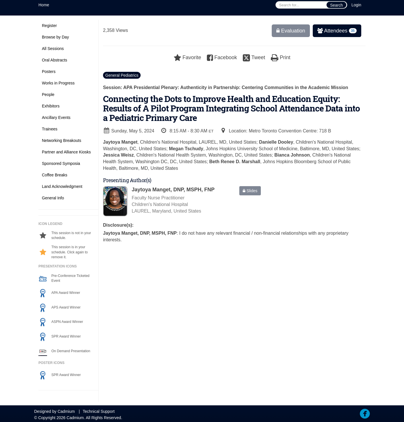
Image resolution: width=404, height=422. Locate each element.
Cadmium (66, 411)
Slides (250, 190)
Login (356, 5)
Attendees (335, 30)
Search (336, 5)
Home (43, 5)
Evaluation (290, 31)
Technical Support (98, 411)
